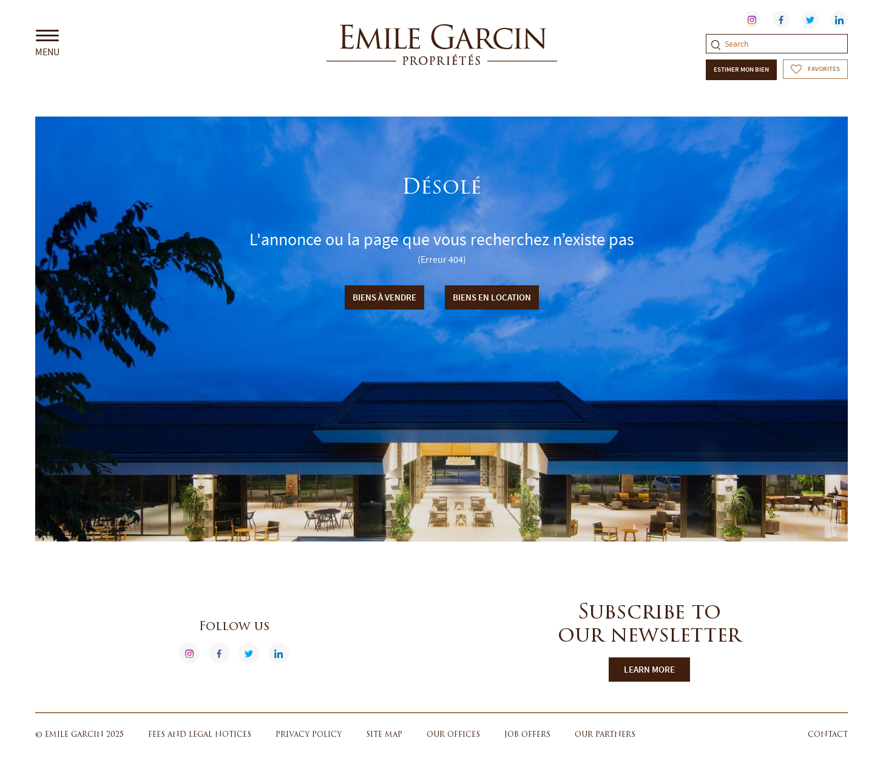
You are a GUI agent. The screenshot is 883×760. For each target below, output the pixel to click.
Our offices (453, 735)
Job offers (527, 735)
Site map (384, 735)
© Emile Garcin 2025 (79, 735)
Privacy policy (309, 735)
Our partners (605, 735)
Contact (828, 735)
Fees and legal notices (199, 735)
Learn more (649, 669)
